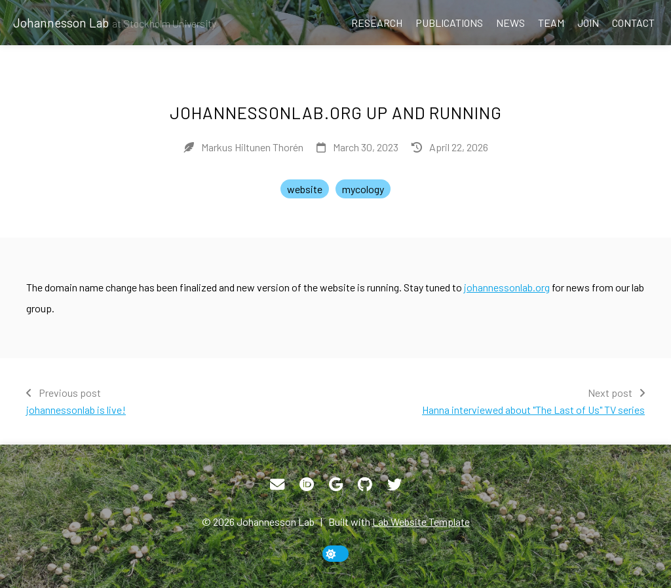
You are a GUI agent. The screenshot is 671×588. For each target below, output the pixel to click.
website (304, 189)
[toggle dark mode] (335, 553)
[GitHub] (365, 484)
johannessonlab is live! (76, 409)
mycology (363, 189)
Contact (633, 22)
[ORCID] (306, 484)
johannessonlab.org (507, 287)
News (510, 22)
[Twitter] (394, 484)
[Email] (277, 484)
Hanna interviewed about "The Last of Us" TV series (533, 409)
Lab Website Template (421, 521)
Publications (449, 22)
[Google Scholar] (336, 484)
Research (376, 22)
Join (588, 22)
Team (551, 22)
